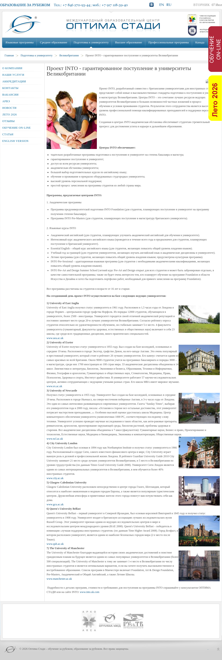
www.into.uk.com (89, 592)
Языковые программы (19, 42)
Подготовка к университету (91, 42)
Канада (199, 42)
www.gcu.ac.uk (55, 504)
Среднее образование (53, 42)
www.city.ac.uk (55, 478)
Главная (9, 55)
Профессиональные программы (168, 42)
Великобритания (69, 55)
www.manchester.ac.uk (59, 578)
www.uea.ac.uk (55, 338)
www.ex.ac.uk (54, 386)
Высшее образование (128, 42)
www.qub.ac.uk (55, 543)
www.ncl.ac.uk (55, 438)
